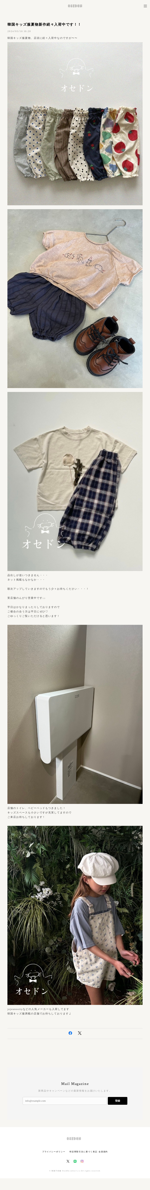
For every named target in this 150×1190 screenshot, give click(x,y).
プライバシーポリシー (53, 1152)
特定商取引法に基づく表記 (83, 1152)
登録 (117, 1100)
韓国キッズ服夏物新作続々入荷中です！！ (44, 24)
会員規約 (103, 1152)
